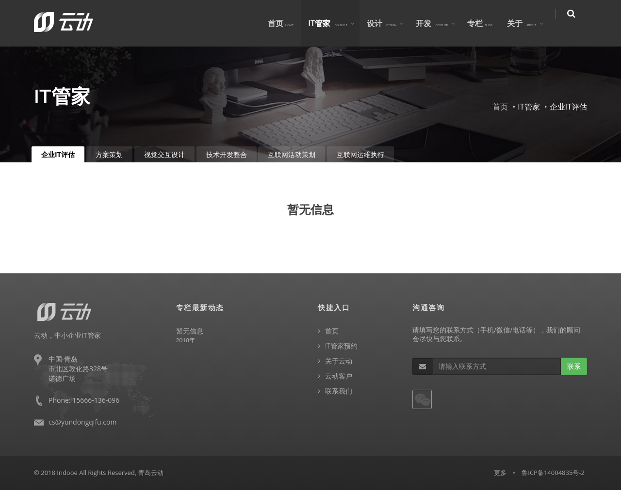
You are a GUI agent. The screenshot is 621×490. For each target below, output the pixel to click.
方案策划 (109, 154)
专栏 (486, 23)
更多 (500, 472)
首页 (287, 23)
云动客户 (338, 375)
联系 (574, 366)
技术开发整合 (226, 154)
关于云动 (338, 360)
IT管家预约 (341, 345)
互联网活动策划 (291, 154)
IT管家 (334, 23)
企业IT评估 (58, 154)
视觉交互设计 (164, 154)
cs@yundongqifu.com (82, 422)
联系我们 (338, 390)
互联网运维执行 (360, 154)
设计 (388, 23)
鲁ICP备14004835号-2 (553, 472)
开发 (439, 23)
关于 (527, 23)
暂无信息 (189, 330)
